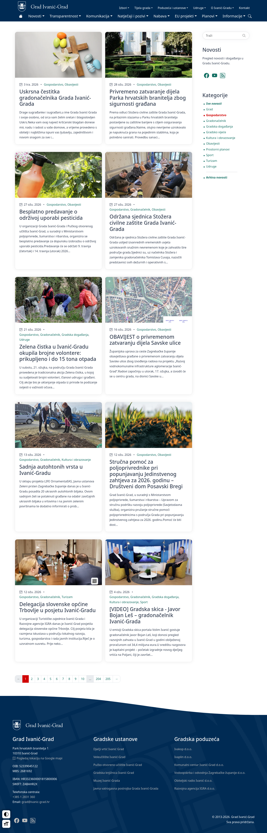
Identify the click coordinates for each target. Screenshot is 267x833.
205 (108, 679)
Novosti (34, 16)
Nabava (160, 16)
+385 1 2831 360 (24, 797)
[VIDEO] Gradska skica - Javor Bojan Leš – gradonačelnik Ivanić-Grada (145, 615)
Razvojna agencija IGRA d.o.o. (194, 788)
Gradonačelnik (140, 209)
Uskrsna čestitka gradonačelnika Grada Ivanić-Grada (55, 97)
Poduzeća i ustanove (172, 8)
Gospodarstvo (53, 84)
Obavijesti (71, 84)
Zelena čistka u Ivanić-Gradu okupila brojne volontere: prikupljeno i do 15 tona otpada (57, 352)
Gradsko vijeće (216, 132)
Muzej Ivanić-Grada (106, 781)
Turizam (67, 597)
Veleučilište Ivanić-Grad (109, 757)
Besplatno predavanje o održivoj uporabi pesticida (51, 214)
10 (82, 679)
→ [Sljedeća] (116, 679)
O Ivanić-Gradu (221, 8)
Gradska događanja (75, 335)
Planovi (208, 16)
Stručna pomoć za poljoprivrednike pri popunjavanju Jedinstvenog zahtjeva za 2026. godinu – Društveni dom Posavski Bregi (146, 474)
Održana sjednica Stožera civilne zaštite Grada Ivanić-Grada (143, 222)
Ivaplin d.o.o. (183, 757)
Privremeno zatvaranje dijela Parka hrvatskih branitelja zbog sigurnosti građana (148, 97)
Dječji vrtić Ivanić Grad (108, 749)
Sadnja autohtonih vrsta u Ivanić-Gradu (51, 469)
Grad (209, 109)
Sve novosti (214, 104)
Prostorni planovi (218, 149)
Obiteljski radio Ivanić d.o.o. (193, 781)
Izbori (123, 8)
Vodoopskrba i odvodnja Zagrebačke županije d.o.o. (209, 773)
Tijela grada (142, 8)
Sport (144, 602)
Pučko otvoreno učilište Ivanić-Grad (117, 765)
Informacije (232, 16)
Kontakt (244, 8)
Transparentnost (64, 16)
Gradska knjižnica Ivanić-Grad (113, 773)
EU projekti (184, 16)
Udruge (198, 8)
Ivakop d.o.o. (183, 749)
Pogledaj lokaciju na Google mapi (37, 758)
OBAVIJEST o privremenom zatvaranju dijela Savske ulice (145, 339)
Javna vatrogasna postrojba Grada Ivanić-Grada (125, 788)
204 (98, 679)
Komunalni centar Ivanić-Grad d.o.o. (199, 765)
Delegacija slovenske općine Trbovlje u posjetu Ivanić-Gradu (57, 607)
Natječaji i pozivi (131, 16)
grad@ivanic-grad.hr (36, 802)
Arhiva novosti (216, 177)
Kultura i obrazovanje (76, 460)
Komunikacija (97, 16)
